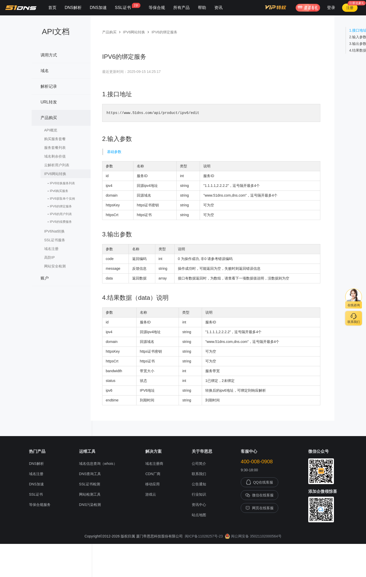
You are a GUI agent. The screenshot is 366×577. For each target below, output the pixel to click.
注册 (349, 8)
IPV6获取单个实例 (62, 198)
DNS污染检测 (90, 505)
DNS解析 (73, 7)
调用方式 (60, 52)
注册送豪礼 (356, 3)
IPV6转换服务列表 (62, 183)
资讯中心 (199, 505)
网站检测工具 (90, 495)
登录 (331, 7)
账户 (60, 275)
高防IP (62, 256)
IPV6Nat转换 (62, 230)
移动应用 (152, 484)
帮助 (202, 7)
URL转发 (60, 99)
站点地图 (199, 515)
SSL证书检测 (89, 484)
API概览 (50, 130)
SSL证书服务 (62, 239)
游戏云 (150, 495)
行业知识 (199, 495)
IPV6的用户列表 (61, 214)
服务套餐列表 (55, 148)
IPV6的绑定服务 (61, 206)
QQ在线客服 (259, 482)
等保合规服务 (40, 505)
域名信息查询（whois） (98, 464)
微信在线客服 (259, 495)
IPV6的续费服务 (61, 222)
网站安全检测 (62, 265)
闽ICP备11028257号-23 (204, 536)
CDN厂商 (152, 474)
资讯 (218, 7)
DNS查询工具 (90, 474)
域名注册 (62, 248)
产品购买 (60, 115)
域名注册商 (154, 464)
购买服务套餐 (55, 139)
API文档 (56, 31)
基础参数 (114, 152)
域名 (60, 68)
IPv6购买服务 (59, 191)
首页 (52, 7)
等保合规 (157, 7)
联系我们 (199, 474)
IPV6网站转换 (62, 173)
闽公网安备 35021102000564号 (253, 536)
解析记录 (60, 84)
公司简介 (199, 464)
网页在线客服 (259, 508)
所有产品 (181, 7)
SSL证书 (127, 6)
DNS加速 (98, 7)
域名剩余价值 (55, 156)
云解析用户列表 (56, 165)
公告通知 (199, 484)
